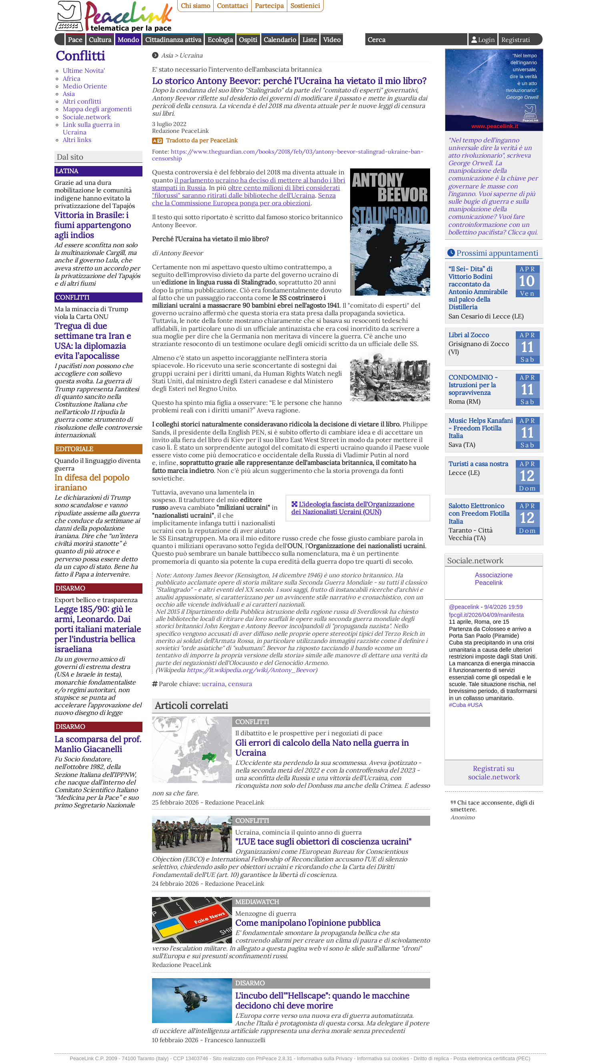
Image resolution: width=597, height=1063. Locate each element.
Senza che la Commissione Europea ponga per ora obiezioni (244, 199)
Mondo (128, 40)
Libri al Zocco (469, 335)
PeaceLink (224, 140)
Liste (310, 40)
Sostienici (305, 6)
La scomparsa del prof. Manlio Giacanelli (97, 744)
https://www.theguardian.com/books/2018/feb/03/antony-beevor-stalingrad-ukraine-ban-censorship (287, 155)
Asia (69, 94)
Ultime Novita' (84, 70)
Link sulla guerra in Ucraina (91, 128)
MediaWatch (257, 902)
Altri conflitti (82, 101)
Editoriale (74, 449)
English (354, 39)
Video (332, 40)
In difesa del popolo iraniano (91, 482)
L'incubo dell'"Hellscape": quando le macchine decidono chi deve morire (322, 1000)
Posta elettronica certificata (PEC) (491, 1058)
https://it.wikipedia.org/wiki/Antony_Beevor (251, 670)
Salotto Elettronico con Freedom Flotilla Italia (479, 513)
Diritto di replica (431, 1058)
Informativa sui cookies (383, 1058)
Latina (67, 171)
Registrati (515, 40)
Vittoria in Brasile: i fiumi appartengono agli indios (92, 225)
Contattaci (232, 6)
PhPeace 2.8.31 (274, 1058)
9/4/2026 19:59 (503, 607)
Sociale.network (87, 117)
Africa (71, 78)
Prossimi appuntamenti (497, 253)
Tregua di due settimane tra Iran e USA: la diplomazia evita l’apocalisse (92, 340)
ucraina (213, 684)
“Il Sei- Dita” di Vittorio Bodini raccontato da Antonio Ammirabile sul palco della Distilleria (478, 288)
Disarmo (70, 588)
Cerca (376, 40)
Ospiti (248, 40)
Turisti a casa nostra (478, 464)
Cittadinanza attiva (173, 40)
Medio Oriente (85, 86)
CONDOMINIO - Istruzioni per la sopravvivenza (473, 384)
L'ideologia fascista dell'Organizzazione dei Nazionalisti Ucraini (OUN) (353, 508)
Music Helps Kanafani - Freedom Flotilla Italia (481, 428)
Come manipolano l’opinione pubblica (308, 922)
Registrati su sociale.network (494, 772)
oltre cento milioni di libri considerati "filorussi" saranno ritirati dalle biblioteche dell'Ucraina (246, 191)
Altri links (77, 140)
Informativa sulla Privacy (325, 1058)
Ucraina (190, 55)
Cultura (100, 40)
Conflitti (80, 56)
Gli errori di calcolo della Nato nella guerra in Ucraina (322, 747)
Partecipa (269, 6)
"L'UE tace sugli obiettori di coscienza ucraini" (323, 841)
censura (240, 684)
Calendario (280, 40)
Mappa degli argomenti (97, 109)
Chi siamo (195, 6)
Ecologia (220, 40)
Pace (75, 40)
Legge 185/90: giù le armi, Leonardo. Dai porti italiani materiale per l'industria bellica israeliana (97, 629)
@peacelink (464, 607)
